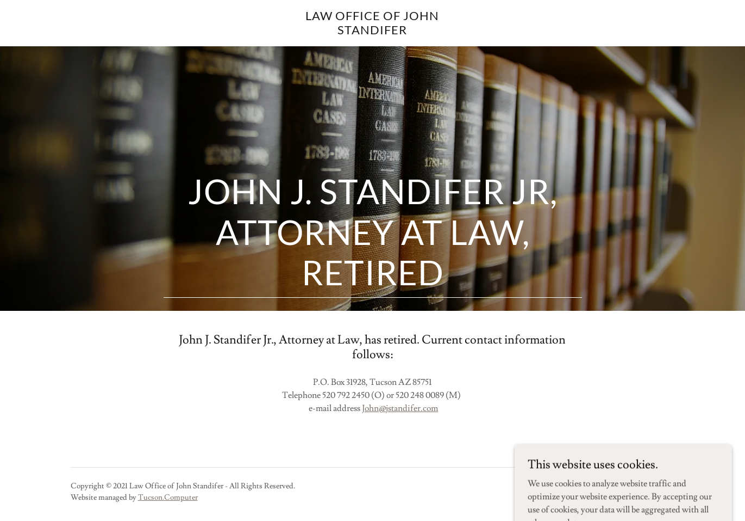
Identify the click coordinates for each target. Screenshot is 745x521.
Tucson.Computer (168, 497)
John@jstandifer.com (400, 408)
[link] (372, 31)
